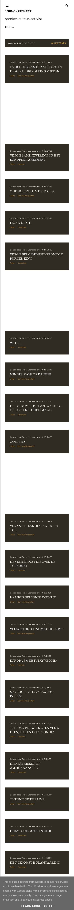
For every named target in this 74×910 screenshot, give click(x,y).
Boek (46, 27)
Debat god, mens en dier (30, 831)
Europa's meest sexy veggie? (33, 660)
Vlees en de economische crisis (36, 629)
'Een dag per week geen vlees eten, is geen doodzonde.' (34, 730)
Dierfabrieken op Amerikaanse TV (25, 765)
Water (15, 343)
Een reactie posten (26, 76)
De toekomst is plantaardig (35, 862)
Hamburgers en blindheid (33, 597)
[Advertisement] (37, 113)
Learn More (31, 906)
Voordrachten (30, 27)
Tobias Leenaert (18, 11)
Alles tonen (58, 43)
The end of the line (27, 799)
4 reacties (22, 263)
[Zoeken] (67, 5)
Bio (16, 27)
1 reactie (21, 164)
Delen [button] (12, 76)
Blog (8, 27)
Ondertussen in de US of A (32, 191)
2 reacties (22, 227)
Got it (49, 906)
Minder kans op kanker (30, 374)
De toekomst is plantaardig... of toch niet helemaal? (36, 408)
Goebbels (17, 442)
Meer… (55, 27)
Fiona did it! (20, 223)
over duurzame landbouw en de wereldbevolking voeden (36, 69)
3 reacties (22, 347)
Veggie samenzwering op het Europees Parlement (35, 157)
